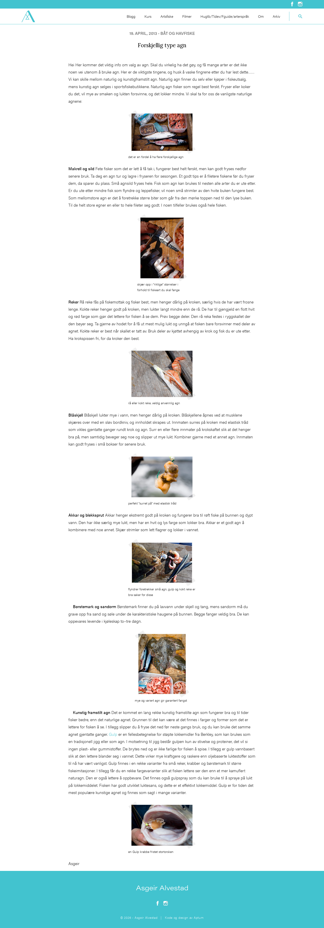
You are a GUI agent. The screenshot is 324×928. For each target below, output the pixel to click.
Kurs (147, 16)
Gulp (113, 734)
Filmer (186, 16)
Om (261, 16)
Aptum (199, 917)
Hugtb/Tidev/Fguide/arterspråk (224, 16)
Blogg (131, 16)
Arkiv (276, 16)
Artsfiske (166, 16)
